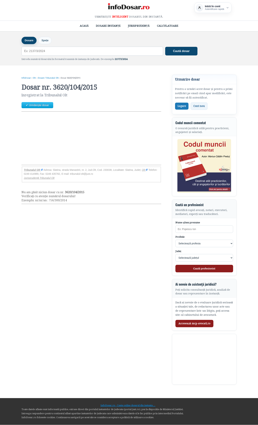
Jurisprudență (139, 25)
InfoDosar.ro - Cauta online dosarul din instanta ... (128, 405)
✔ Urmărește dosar (37, 105)
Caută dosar (181, 51)
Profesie (180, 237)
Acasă (84, 25)
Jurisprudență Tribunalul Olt (39, 178)
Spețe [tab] (46, 40)
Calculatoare (167, 25)
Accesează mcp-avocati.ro (194, 323)
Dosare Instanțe (108, 25)
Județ (178, 251)
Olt (34, 78)
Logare (182, 106)
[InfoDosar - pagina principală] (129, 7)
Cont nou (199, 106)
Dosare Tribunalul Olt (48, 78)
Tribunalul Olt (33, 170)
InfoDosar (26, 78)
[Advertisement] (91, 139)
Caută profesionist (204, 268)
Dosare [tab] (29, 40)
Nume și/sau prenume (187, 222)
